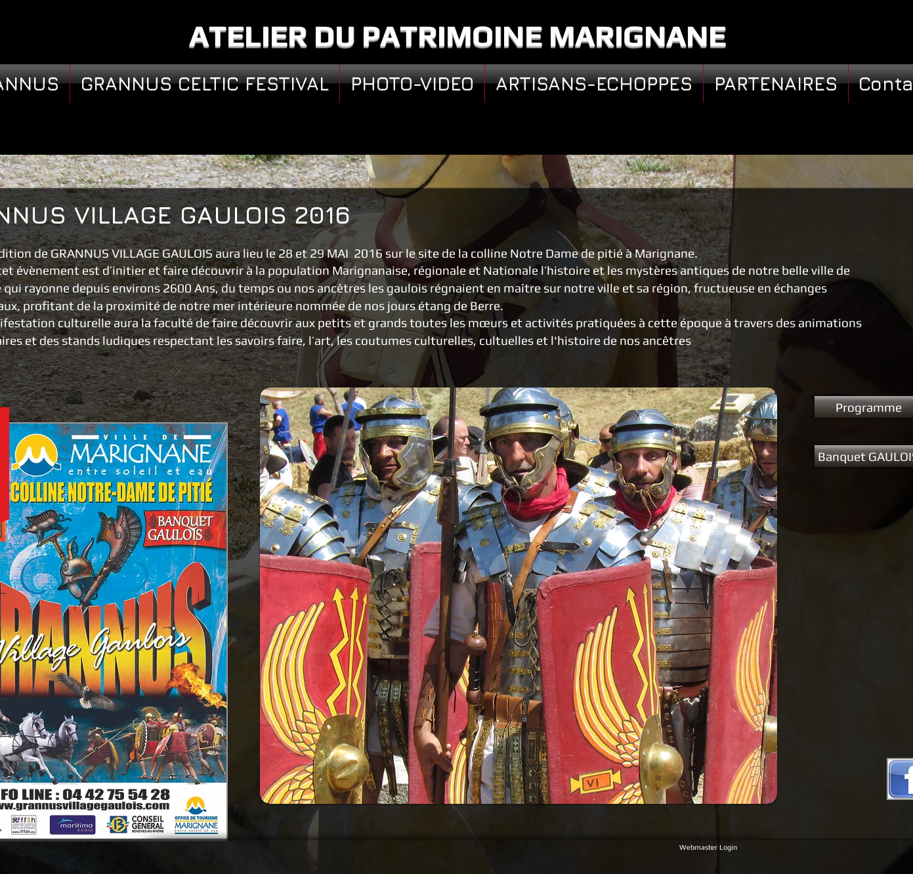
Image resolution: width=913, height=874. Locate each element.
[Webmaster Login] (708, 847)
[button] (518, 595)
